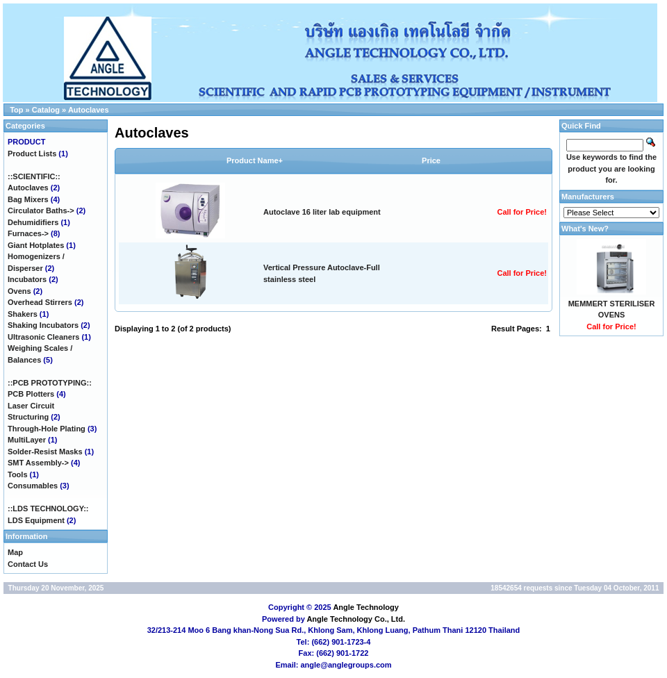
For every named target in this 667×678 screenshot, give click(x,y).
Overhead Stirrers (40, 302)
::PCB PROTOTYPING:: (50, 383)
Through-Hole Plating (46, 428)
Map (15, 552)
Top (16, 110)
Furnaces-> (28, 233)
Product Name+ (255, 160)
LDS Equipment (36, 520)
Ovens (19, 291)
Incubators (27, 279)
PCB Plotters (31, 394)
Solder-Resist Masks (45, 451)
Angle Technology (366, 607)
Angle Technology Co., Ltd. (355, 619)
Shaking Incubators (43, 325)
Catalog (46, 110)
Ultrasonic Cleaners (43, 337)
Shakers (23, 314)
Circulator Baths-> (41, 210)
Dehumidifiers (33, 222)
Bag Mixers (28, 199)
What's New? (585, 228)
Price (431, 160)
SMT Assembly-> (38, 462)
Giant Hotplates (36, 245)
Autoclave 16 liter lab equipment (322, 212)
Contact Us (28, 564)
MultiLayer (27, 440)
